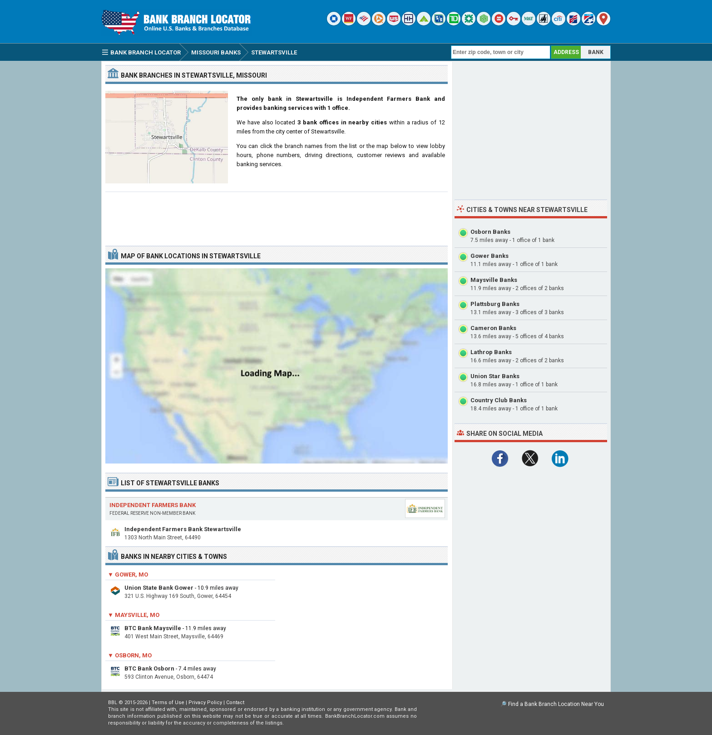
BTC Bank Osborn (149, 668)
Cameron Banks (493, 328)
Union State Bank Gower (158, 587)
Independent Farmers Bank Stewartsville (182, 529)
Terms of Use (168, 702)
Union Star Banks (494, 376)
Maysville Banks (493, 279)
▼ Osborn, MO (130, 655)
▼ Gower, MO (128, 574)
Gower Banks (489, 255)
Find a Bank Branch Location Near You (556, 704)
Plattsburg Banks (494, 304)
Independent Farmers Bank (152, 505)
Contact (235, 702)
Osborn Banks (490, 231)
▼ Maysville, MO (133, 615)
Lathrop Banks (491, 352)
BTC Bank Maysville (152, 628)
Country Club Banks (498, 400)
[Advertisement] (276, 215)
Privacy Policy (205, 702)
